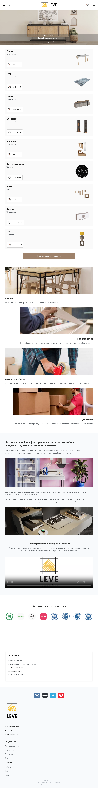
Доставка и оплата (12, 746)
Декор (7, 775)
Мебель (8, 767)
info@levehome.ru (15, 671)
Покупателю (10, 742)
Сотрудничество (11, 754)
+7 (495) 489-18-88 (15, 668)
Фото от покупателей (12, 750)
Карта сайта (9, 758)
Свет (6, 771)
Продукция (10, 762)
